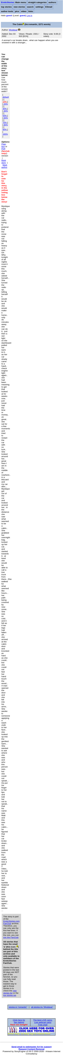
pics (17, 11)
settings (39, 7)
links (30, 11)
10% (4, 102)
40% (5, 111)
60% (5, 118)
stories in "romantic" (18, 1007)
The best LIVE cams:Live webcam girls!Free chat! (43, 1022)
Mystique (13, 30)
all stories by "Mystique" (42, 1007)
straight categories (37, 2)
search (30, 7)
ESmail (48, 7)
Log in (29, 15)
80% (5, 125)
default (5, 97)
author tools (7, 11)
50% (4, 115)
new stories (19, 7)
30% (4, 108)
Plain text (3, 145)
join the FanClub (10, 937)
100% (5, 134)
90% (4, 129)
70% (4, 122)
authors (52, 2)
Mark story (3, 161)
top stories (6, 7)
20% (5, 104)
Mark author (4, 166)
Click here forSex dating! (19, 1021)
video (24, 11)
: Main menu (13, 2)
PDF (3, 149)
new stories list (10, 992)
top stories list (9, 995)
